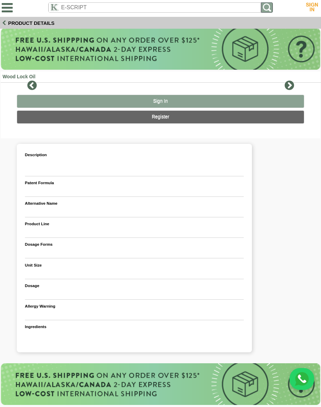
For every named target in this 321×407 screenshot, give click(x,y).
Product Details (31, 23)
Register (160, 116)
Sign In (160, 101)
